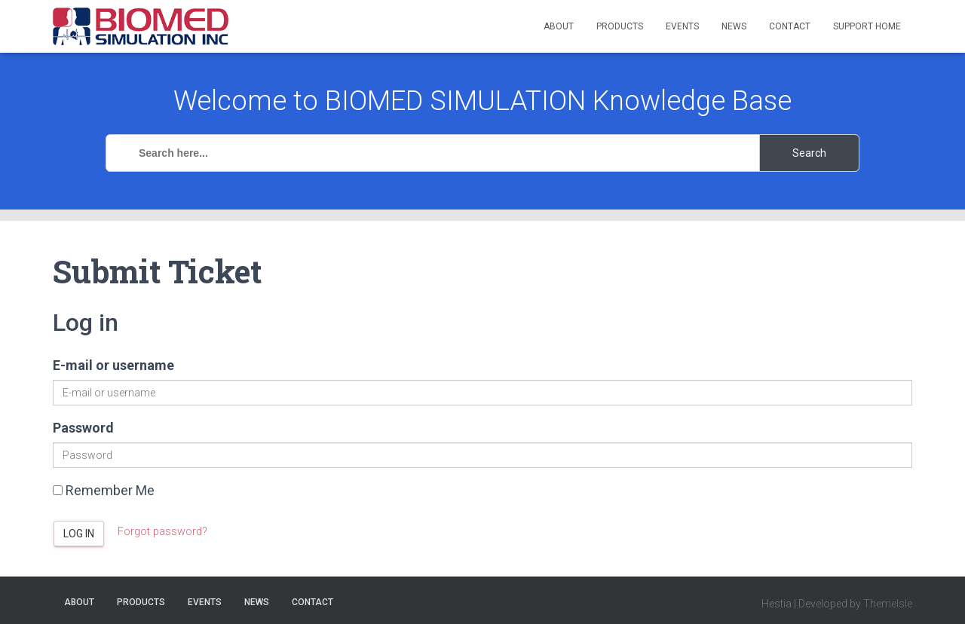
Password (83, 428)
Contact (789, 26)
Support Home (867, 26)
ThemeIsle (887, 604)
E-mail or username (113, 365)
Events (682, 26)
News (733, 26)
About (559, 26)
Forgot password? (164, 531)
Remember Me (104, 490)
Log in (78, 534)
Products (619, 26)
